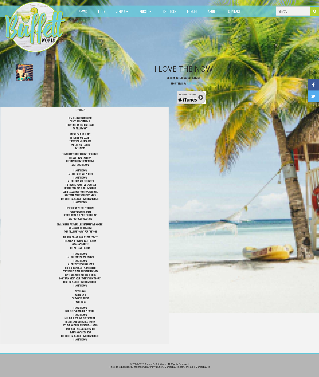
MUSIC (146, 11)
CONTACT (234, 11)
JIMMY (122, 11)
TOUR (101, 11)
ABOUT (212, 11)
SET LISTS (169, 11)
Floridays (191, 83)
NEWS (83, 11)
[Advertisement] (196, 40)
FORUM (192, 11)
